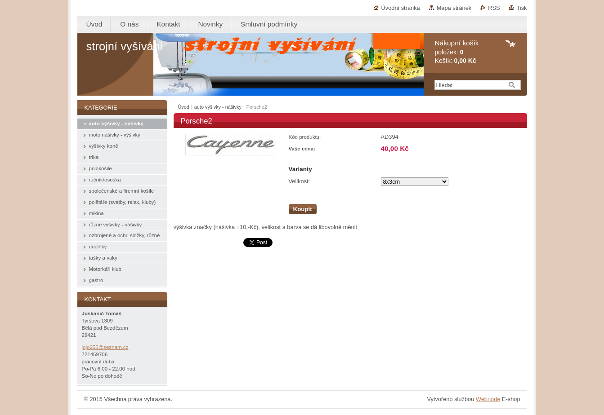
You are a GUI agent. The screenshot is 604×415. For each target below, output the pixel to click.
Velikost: (299, 181)
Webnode (488, 399)
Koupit (302, 209)
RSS (494, 7)
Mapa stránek (454, 7)
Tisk (522, 7)
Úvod (183, 107)
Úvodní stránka (400, 7)
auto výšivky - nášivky (218, 107)
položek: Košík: (457, 52)
